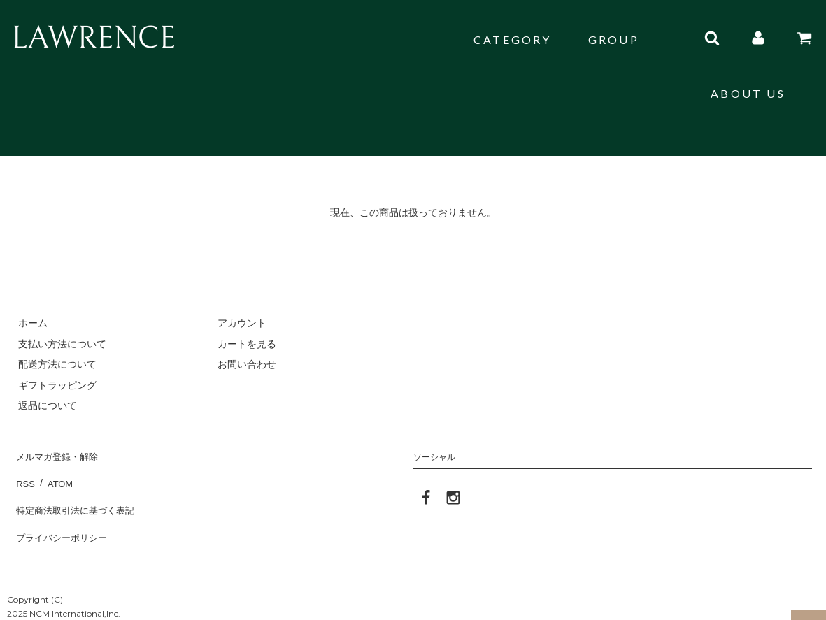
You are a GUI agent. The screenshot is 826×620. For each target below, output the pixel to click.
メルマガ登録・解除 (58, 453)
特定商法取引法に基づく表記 (77, 494)
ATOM (55, 474)
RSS (24, 474)
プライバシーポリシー (63, 515)
